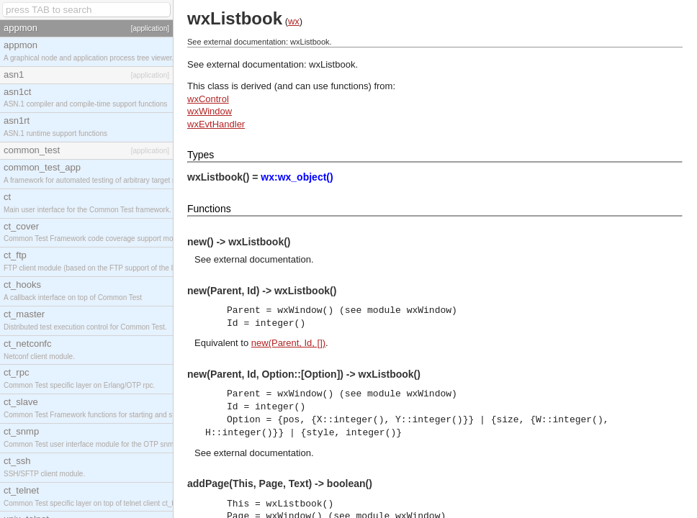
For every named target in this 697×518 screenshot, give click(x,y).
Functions (209, 208)
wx (294, 21)
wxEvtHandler (216, 124)
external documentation (262, 259)
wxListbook (332, 64)
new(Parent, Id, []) (288, 342)
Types (200, 154)
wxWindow (209, 111)
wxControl (208, 99)
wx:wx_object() (297, 177)
